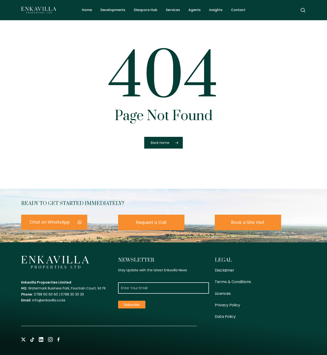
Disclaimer (224, 270)
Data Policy (225, 316)
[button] (54, 222)
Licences (223, 293)
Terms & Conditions (233, 281)
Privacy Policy (227, 305)
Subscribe (132, 304)
